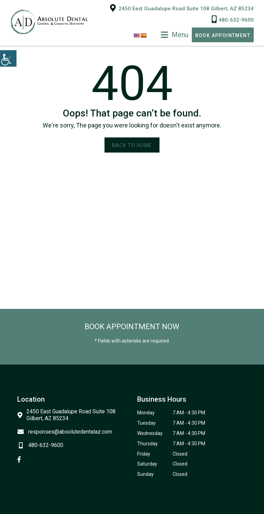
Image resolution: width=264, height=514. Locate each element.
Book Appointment (222, 34)
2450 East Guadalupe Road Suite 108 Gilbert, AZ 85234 (182, 7)
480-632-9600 (233, 19)
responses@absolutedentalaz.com (64, 431)
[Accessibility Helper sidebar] (8, 58)
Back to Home (132, 144)
